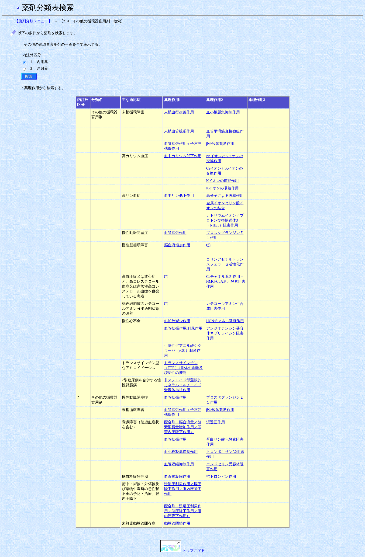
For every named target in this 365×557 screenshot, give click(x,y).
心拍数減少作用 (177, 321)
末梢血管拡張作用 (179, 131)
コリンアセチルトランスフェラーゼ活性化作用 (225, 264)
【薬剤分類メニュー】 (33, 21)
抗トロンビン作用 (221, 476)
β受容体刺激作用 (220, 144)
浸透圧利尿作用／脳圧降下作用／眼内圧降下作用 (182, 489)
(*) (208, 245)
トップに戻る (182, 551)
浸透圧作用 (215, 422)
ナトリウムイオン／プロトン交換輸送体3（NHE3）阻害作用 (225, 220)
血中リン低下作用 (179, 196)
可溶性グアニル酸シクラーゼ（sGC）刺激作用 (182, 350)
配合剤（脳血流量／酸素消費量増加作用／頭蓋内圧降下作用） (182, 427)
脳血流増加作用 (177, 245)
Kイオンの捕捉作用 (222, 181)
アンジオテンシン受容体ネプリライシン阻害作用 (225, 333)
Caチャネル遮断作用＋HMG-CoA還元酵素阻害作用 (226, 281)
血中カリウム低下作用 (182, 156)
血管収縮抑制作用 (179, 464)
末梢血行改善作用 (179, 112)
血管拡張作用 (175, 233)
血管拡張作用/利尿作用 (183, 328)
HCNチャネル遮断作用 (225, 321)
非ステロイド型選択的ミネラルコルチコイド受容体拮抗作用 (182, 385)
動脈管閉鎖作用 (177, 523)
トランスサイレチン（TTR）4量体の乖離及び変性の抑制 (183, 368)
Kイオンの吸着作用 (222, 188)
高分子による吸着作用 (225, 196)
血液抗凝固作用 (177, 476)
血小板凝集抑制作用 (223, 112)
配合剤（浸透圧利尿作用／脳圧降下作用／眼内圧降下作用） (182, 511)
